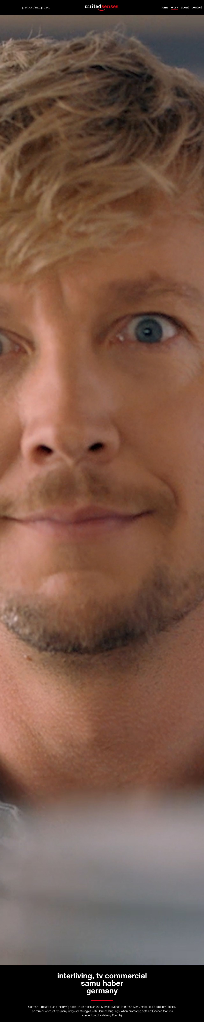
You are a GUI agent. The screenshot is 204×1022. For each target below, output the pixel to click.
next (37, 7)
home (164, 7)
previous (27, 7)
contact (197, 7)
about (185, 7)
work (174, 7)
